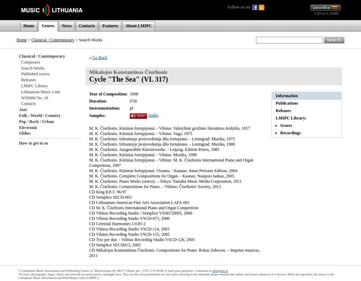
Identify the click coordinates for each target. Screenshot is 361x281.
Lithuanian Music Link (40, 91)
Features (110, 25)
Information (287, 95)
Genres (48, 25)
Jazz (23, 109)
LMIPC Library (34, 85)
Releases (28, 79)
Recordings (290, 132)
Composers (30, 62)
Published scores (35, 73)
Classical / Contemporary (52, 39)
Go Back (99, 57)
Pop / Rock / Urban (36, 121)
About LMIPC (139, 25)
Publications (287, 103)
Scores (286, 125)
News (67, 25)
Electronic (28, 127)
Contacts (87, 25)
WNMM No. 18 (34, 97)
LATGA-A (321, 13)
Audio (153, 115)
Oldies (25, 133)
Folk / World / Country (40, 115)
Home (29, 25)
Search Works (32, 68)
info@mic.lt (220, 271)
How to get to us (33, 143)
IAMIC (334, 13)
